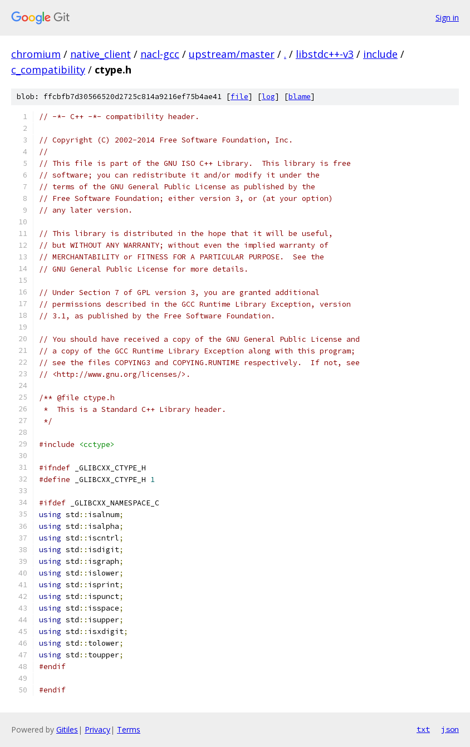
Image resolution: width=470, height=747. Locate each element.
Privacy (97, 729)
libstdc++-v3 (325, 54)
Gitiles (67, 729)
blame (299, 96)
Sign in (447, 17)
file (239, 96)
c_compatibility (48, 69)
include (380, 54)
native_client (100, 54)
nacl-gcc (159, 54)
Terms (128, 729)
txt (423, 729)
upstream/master (232, 54)
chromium (36, 54)
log (268, 96)
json (450, 729)
